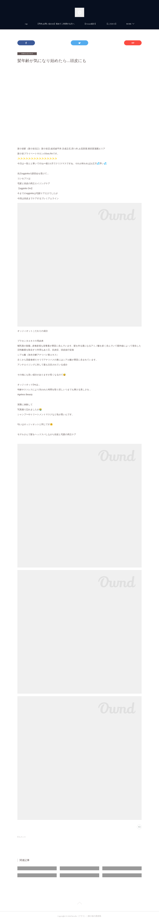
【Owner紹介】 (90, 24)
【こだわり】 (111, 24)
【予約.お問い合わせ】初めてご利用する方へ (56, 24)
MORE (128, 24)
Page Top (79, 903)
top (26, 24)
